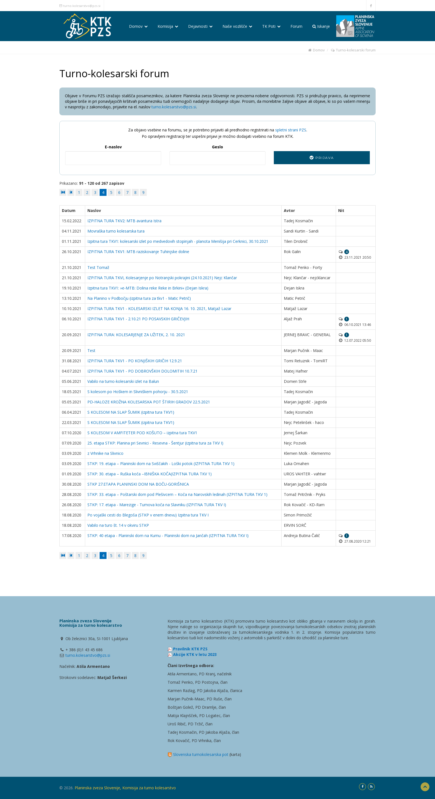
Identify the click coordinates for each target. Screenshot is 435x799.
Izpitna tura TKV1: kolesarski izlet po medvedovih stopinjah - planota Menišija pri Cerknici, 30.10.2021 (177, 241)
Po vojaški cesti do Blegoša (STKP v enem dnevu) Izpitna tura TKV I (148, 515)
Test (91, 350)
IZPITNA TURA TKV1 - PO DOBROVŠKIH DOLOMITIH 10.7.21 (142, 371)
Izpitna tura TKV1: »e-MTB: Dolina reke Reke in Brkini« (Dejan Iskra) (147, 288)
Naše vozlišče (237, 26)
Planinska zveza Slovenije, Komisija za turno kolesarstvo (125, 787)
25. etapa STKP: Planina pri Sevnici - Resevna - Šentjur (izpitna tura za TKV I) (155, 443)
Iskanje (321, 26)
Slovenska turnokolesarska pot (200, 754)
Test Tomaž (98, 267)
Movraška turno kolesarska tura (116, 231)
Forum (296, 26)
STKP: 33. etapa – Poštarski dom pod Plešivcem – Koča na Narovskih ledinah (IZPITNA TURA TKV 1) (177, 494)
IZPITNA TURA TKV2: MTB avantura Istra (124, 220)
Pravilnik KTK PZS (190, 648)
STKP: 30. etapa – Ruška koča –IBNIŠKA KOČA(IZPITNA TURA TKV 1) (149, 473)
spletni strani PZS (290, 130)
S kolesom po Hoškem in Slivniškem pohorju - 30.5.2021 (137, 391)
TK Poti (271, 26)
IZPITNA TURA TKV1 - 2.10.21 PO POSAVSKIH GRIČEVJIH (138, 318)
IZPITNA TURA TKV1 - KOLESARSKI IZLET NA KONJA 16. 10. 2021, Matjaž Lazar (159, 308)
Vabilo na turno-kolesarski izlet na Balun (123, 381)
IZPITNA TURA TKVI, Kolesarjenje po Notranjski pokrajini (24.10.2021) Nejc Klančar (162, 277)
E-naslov (113, 146)
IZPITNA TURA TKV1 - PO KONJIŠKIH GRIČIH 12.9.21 (134, 360)
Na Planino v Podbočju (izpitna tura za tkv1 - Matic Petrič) (139, 298)
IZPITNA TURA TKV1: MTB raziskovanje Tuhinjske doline (138, 251)
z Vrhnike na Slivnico (105, 453)
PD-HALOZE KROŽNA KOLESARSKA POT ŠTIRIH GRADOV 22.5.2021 (148, 402)
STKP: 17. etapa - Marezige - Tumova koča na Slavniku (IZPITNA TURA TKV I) (156, 504)
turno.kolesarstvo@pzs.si (81, 6)
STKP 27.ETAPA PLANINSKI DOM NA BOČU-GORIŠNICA (138, 484)
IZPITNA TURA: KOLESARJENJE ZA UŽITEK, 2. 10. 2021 (136, 334)
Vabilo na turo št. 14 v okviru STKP (118, 525)
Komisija (168, 26)
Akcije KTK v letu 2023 (195, 654)
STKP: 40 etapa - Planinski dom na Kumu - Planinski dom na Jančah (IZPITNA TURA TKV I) (168, 535)
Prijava (322, 158)
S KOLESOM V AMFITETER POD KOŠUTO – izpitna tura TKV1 (142, 432)
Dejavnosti (200, 26)
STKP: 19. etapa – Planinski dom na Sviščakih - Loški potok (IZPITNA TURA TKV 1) (160, 463)
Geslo (217, 146)
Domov (138, 26)
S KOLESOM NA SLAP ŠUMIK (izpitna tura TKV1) (130, 412)
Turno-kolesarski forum (353, 50)
